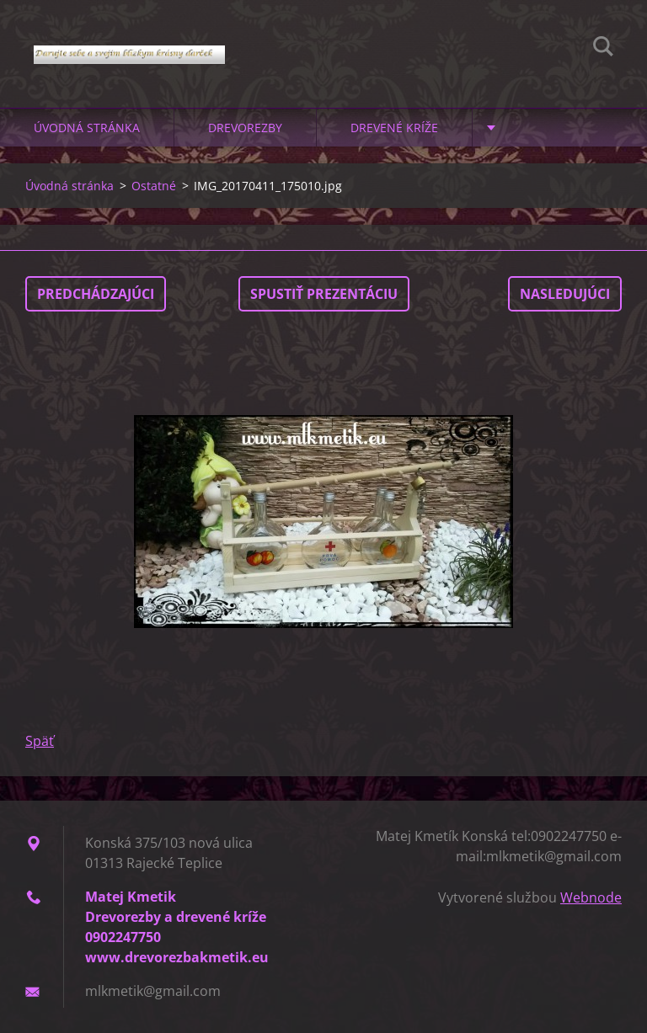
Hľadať (603, 49)
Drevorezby (245, 128)
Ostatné (153, 186)
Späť (39, 741)
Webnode (591, 897)
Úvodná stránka (87, 128)
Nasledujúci (565, 294)
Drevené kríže (394, 128)
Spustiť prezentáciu (324, 294)
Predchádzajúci (95, 294)
